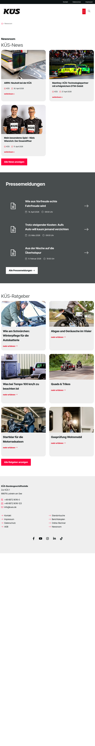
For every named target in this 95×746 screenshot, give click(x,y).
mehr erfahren (10, 346)
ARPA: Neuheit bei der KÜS (18, 83)
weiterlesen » (9, 94)
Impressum (89, 2)
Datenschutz (77, 2)
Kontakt (65, 2)
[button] (84, 11)
